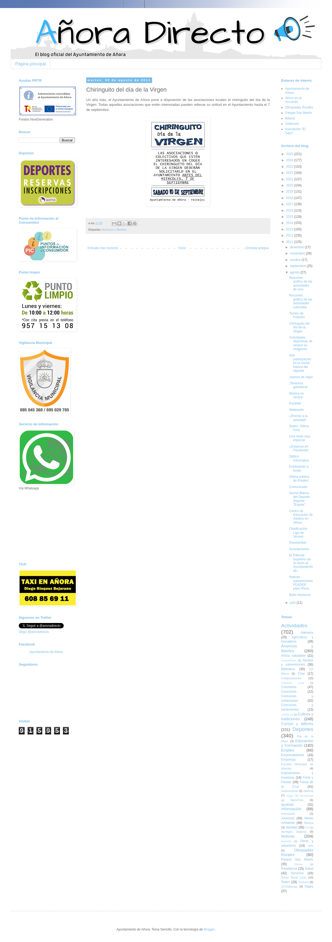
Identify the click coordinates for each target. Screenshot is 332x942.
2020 (290, 185)
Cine (301, 673)
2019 (290, 191)
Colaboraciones (291, 678)
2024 (290, 160)
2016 (290, 210)
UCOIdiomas (289, 886)
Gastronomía (289, 791)
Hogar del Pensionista (299, 795)
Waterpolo (296, 410)
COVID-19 (287, 714)
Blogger (209, 929)
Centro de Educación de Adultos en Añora (301, 516)
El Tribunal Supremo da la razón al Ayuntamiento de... (301, 563)
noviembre (298, 253)
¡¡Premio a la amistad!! (298, 418)
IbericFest (296, 800)
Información (291, 809)
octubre (295, 260)
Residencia (289, 868)
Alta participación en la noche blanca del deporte (300, 363)
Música (308, 822)
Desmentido (297, 543)
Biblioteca (288, 669)
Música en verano (296, 395)
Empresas (288, 759)
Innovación (288, 813)
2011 (290, 242)
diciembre (297, 247)
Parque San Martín (298, 113)
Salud (309, 868)
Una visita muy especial (299, 438)
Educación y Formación (297, 743)
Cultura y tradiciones (297, 716)
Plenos (298, 864)
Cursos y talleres (297, 724)
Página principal (30, 64)
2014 (290, 223)
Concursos (288, 691)
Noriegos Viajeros (293, 831)
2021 (290, 179)
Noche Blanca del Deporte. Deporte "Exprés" (300, 498)
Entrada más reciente (103, 248)
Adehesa (307, 633)
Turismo (303, 882)
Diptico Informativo (299, 458)
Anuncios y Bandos (114, 229)
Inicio (182, 248)
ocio (310, 845)
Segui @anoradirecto (34, 632)
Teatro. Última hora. (299, 428)
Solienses (292, 124)
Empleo (287, 750)
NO (307, 827)
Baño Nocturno (300, 595)
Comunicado (298, 487)
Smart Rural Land (293, 877)
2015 (290, 217)
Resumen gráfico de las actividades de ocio (300, 283)
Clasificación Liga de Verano (298, 532)
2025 (290, 154)
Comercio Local (292, 682)
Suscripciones (299, 549)
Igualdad (287, 804)
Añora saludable (293, 656)
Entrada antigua (257, 248)
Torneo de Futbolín (297, 315)
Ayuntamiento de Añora (46, 652)
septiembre (298, 266)
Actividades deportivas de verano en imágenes (300, 343)
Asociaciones (288, 660)
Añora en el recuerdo (293, 100)
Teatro (285, 882)
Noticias (288, 836)
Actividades (294, 625)
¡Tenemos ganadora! (298, 385)
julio (293, 603)
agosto (295, 272)
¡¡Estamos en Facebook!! (299, 448)
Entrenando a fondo (298, 468)
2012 (290, 235)
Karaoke (295, 403)
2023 (290, 166)
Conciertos (288, 687)
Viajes (309, 886)
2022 (290, 173)
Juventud (287, 818)
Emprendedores (292, 755)
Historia (308, 791)
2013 (290, 229)
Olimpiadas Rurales (299, 107)
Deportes (302, 729)
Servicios (297, 873)
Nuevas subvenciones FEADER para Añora (301, 582)
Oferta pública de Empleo (299, 478)
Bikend (290, 118)
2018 (290, 198)
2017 (290, 204)
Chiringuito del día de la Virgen (299, 327)
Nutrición (286, 841)
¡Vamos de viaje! (301, 377)
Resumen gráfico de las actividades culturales (300, 301)
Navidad (291, 827)
